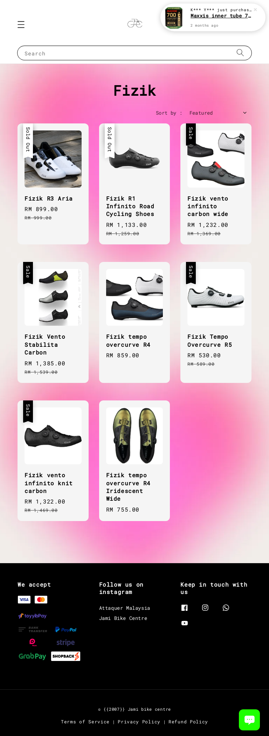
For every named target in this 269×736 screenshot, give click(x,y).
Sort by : (169, 112)
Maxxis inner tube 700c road (221, 15)
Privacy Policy (139, 721)
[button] (21, 24)
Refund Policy (188, 721)
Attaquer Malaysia (124, 608)
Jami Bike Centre (123, 618)
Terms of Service (85, 721)
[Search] (240, 53)
